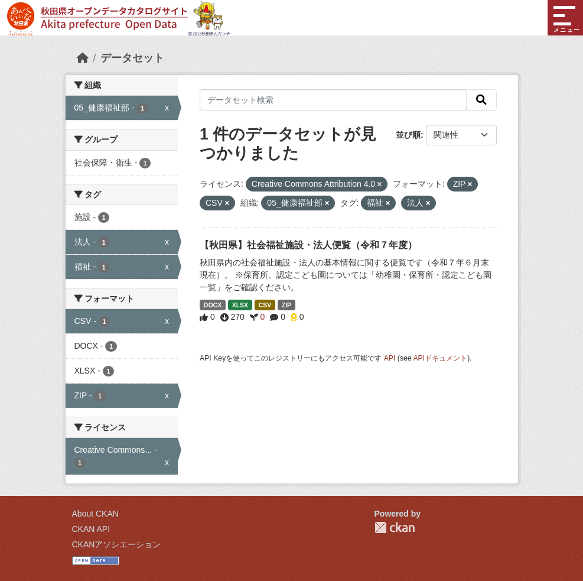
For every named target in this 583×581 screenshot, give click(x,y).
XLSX (240, 305)
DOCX (213, 305)
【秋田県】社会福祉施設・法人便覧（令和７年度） (308, 245)
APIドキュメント (440, 358)
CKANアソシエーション (116, 544)
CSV (265, 305)
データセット (132, 58)
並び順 (408, 134)
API (390, 358)
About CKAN (95, 513)
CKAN (394, 527)
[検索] (481, 100)
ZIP (286, 305)
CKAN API (91, 529)
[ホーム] (83, 58)
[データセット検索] (333, 100)
